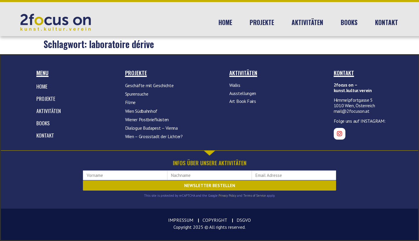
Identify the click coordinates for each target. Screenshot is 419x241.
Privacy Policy (227, 195)
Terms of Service (254, 195)
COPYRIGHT (215, 220)
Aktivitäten (307, 22)
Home (225, 22)
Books (349, 22)
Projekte (262, 22)
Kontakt (386, 22)
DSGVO (244, 220)
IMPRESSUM (180, 220)
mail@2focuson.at (352, 111)
